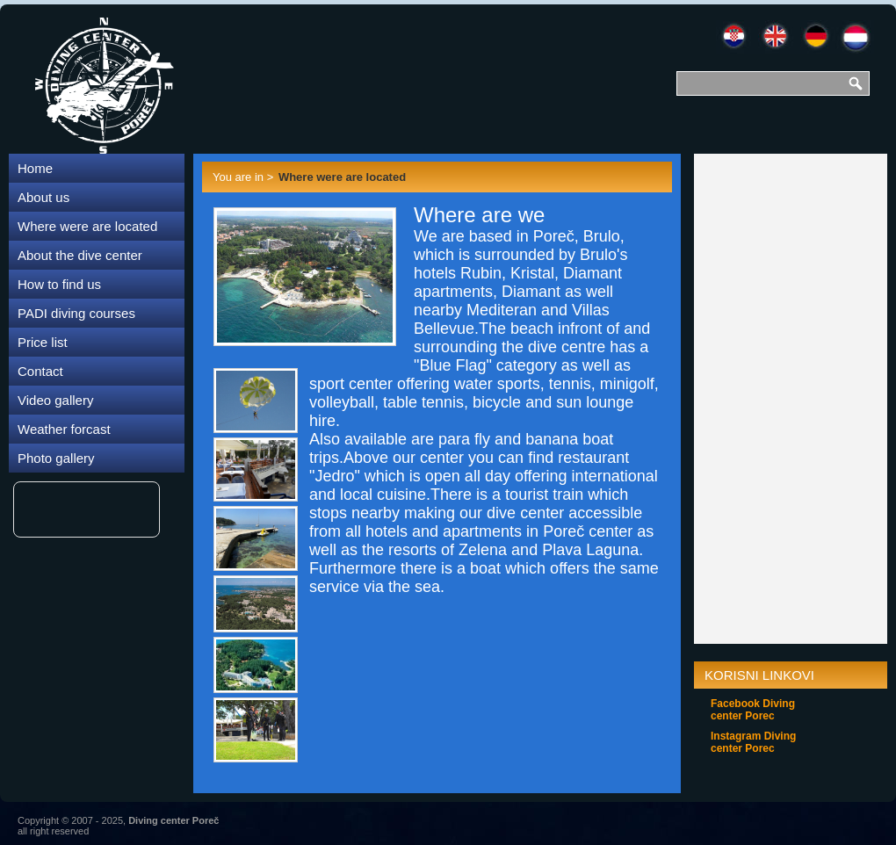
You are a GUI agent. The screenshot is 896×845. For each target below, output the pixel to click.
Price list (43, 342)
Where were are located (87, 226)
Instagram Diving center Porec (753, 742)
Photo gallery (56, 458)
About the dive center (80, 255)
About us (43, 197)
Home (35, 168)
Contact (40, 371)
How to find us (59, 284)
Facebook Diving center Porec (753, 709)
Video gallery (55, 400)
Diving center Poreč (173, 820)
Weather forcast (64, 429)
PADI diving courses (76, 313)
